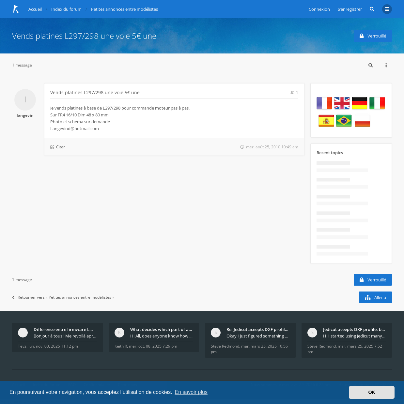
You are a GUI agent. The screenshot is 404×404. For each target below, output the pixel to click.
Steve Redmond (225, 346)
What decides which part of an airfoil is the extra (162, 329)
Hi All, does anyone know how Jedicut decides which (162, 336)
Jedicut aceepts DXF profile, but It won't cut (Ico (354, 329)
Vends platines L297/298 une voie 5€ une (84, 35)
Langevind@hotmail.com (74, 128)
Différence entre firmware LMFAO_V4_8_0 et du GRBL (65, 329)
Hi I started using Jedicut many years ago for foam (354, 336)
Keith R (121, 346)
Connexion (319, 9)
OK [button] (371, 392)
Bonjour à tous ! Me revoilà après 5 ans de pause (65, 336)
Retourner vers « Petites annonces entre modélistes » (63, 297)
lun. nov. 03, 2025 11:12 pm (53, 346)
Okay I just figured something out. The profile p (258, 336)
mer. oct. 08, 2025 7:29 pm (153, 346)
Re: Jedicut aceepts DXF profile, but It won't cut (258, 329)
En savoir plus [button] (191, 392)
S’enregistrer (350, 9)
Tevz (22, 346)
